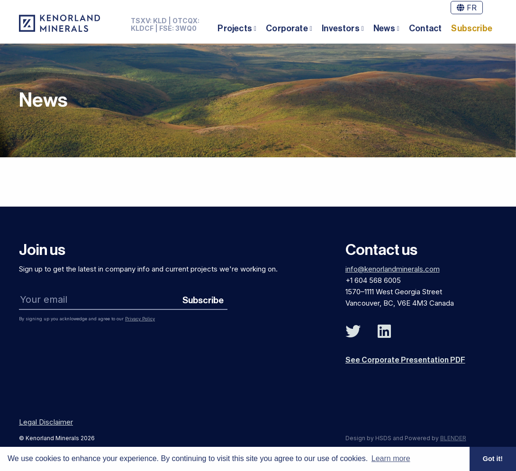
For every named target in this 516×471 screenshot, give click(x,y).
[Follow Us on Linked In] (384, 331)
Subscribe (471, 28)
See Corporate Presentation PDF (405, 360)
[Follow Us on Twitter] (353, 331)
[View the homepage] (59, 23)
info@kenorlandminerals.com (392, 268)
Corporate (287, 28)
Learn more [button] (390, 458)
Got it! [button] (493, 458)
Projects (234, 28)
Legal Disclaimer (46, 421)
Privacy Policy (140, 318)
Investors (341, 28)
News (384, 28)
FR (467, 7)
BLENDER (453, 438)
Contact (425, 28)
